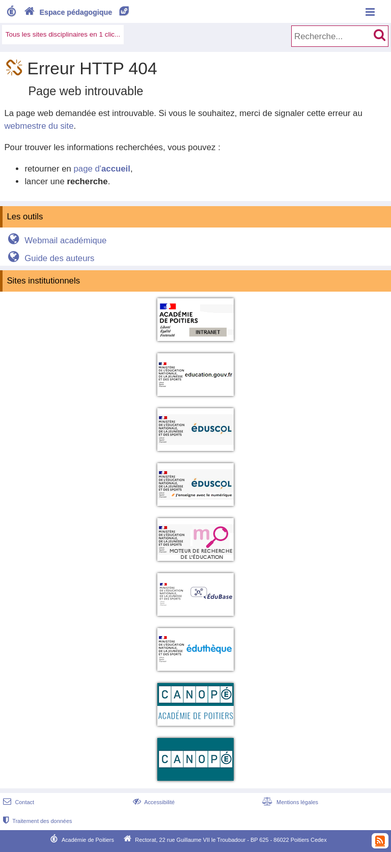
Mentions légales (289, 802)
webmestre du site (38, 126)
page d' (101, 169)
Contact (17, 802)
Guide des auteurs (49, 258)
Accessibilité (153, 802)
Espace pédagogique (77, 12)
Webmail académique (55, 240)
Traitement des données (36, 821)
